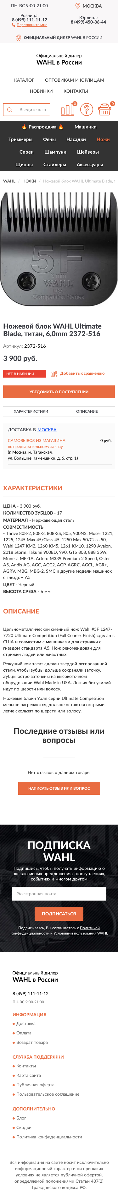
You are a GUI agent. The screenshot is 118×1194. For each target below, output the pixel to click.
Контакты (76, 91)
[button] (29, 24)
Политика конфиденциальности (49, 1137)
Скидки (23, 1128)
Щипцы (24, 164)
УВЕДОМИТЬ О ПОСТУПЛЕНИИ (59, 392)
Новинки (41, 91)
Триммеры (20, 139)
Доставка (26, 1024)
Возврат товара (32, 1043)
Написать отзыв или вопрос (59, 788)
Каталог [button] (24, 80)
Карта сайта (28, 1076)
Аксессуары (90, 164)
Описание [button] (87, 411)
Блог (21, 1118)
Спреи (27, 152)
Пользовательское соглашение (47, 1095)
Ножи (103, 139)
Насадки (76, 139)
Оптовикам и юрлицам (74, 80)
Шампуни (55, 152)
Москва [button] (47, 430)
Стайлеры (54, 164)
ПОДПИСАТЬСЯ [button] (59, 914)
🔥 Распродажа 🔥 (42, 127)
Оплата (23, 1033)
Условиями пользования (74, 933)
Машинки (86, 127)
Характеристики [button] (31, 411)
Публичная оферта (35, 1085)
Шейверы (88, 152)
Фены (49, 139)
